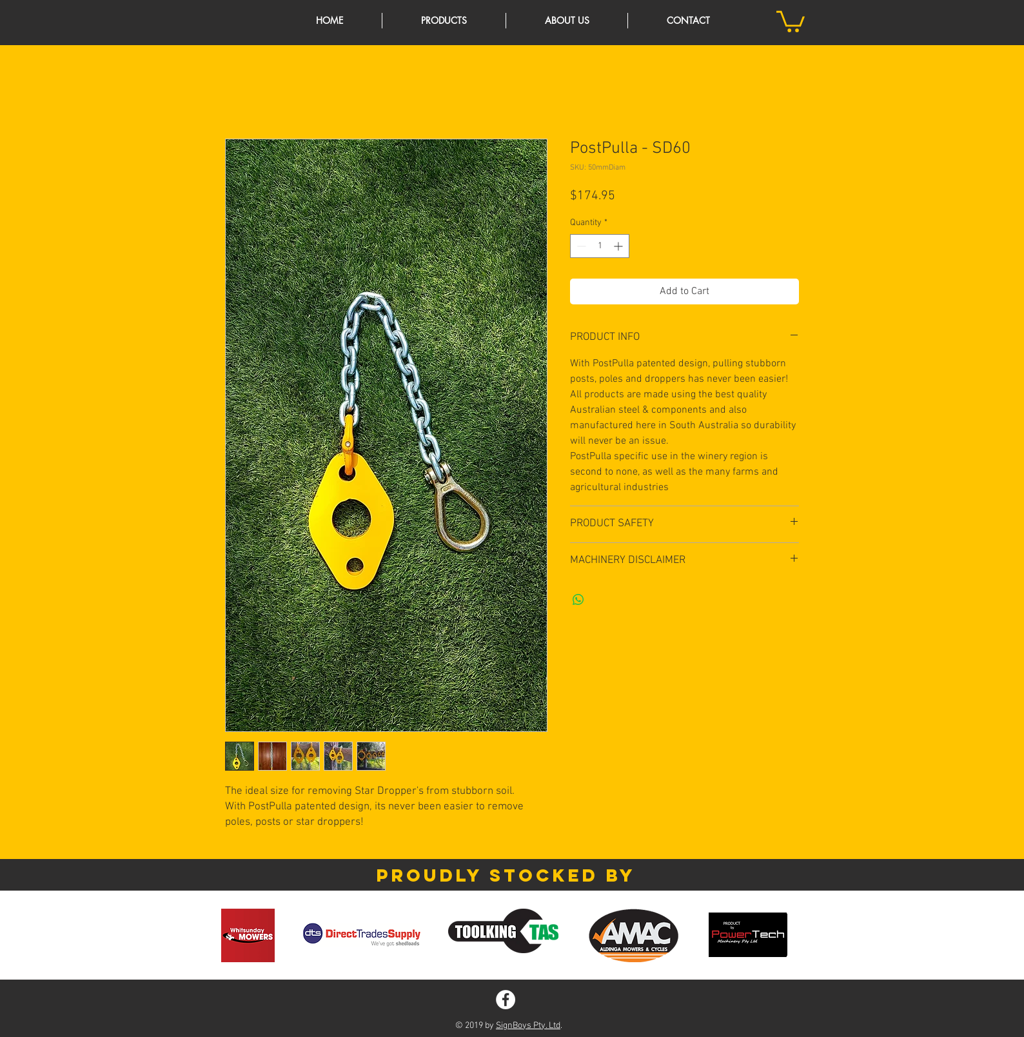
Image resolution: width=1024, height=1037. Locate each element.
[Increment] (619, 246)
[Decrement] (580, 246)
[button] (790, 20)
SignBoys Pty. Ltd (528, 1025)
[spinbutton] (599, 246)
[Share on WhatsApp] (578, 599)
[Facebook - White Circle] (505, 999)
